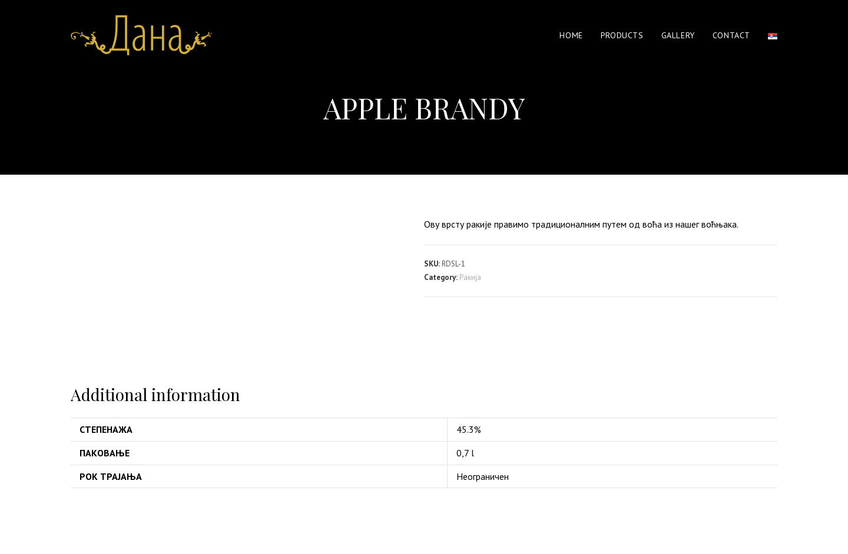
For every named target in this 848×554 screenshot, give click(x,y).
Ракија (470, 277)
